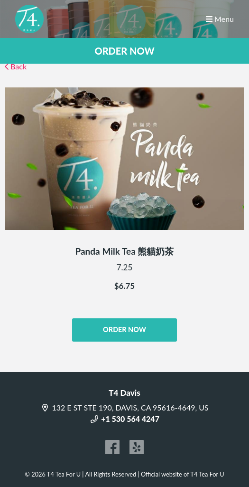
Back (16, 66)
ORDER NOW (124, 51)
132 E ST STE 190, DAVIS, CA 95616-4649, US (124, 407)
